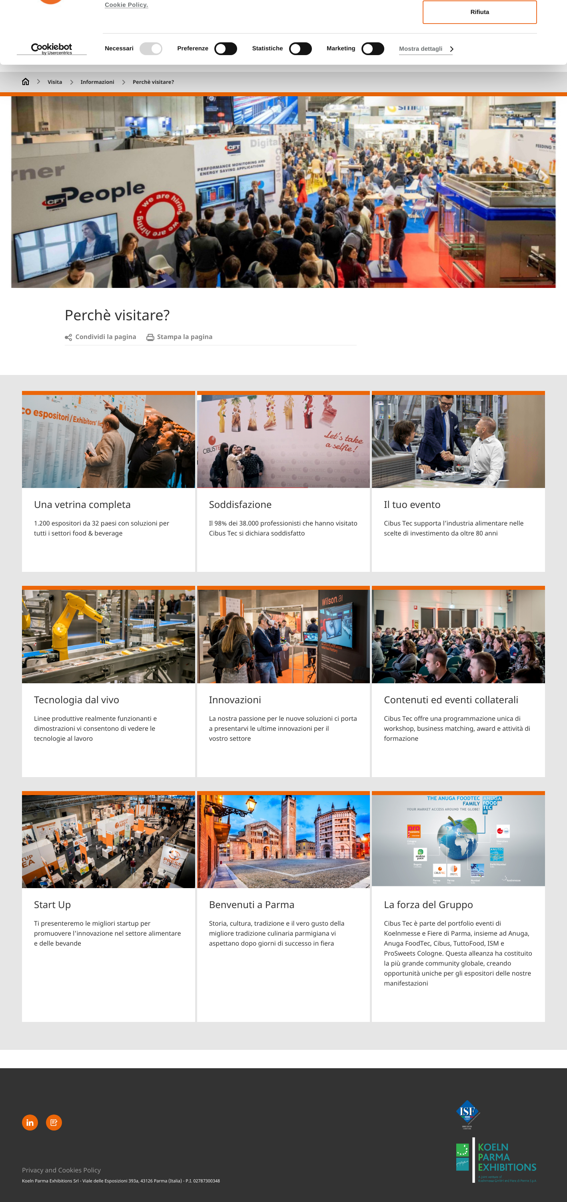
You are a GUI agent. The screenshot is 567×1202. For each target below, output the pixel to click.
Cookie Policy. (126, 67)
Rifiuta (480, 74)
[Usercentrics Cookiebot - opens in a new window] (52, 111)
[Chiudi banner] (554, 12)
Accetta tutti (480, 21)
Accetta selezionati (480, 48)
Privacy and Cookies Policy (61, 1170)
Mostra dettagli (420, 111)
